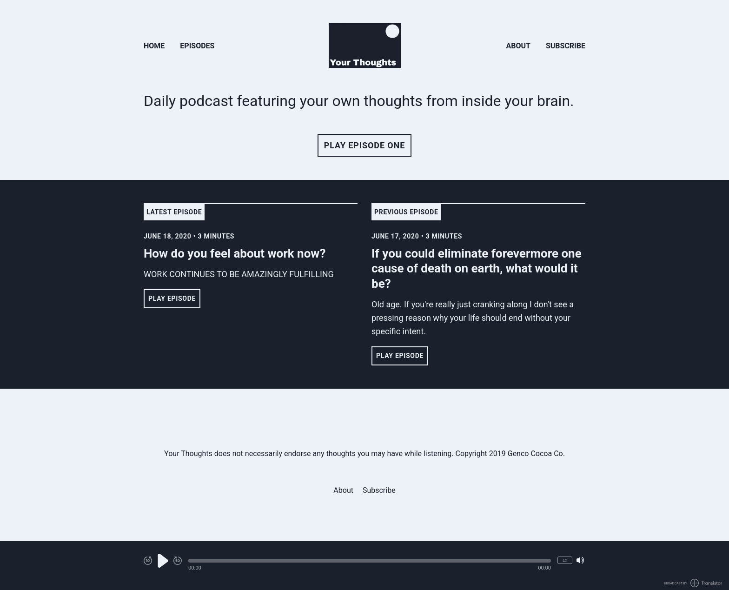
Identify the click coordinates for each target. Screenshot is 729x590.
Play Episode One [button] (364, 145)
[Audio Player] (364, 565)
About (518, 45)
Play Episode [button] (172, 298)
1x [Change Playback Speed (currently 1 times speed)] (565, 560)
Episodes (197, 45)
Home (154, 45)
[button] (369, 561)
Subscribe (565, 45)
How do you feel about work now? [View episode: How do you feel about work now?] (234, 253)
